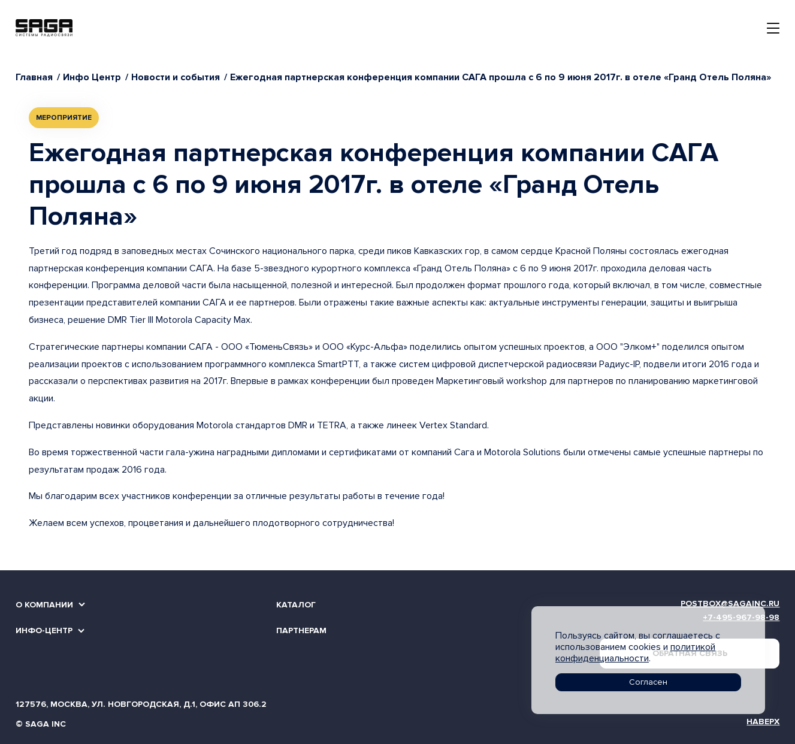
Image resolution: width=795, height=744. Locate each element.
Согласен (648, 682)
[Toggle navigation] (773, 28)
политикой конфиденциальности (635, 652)
